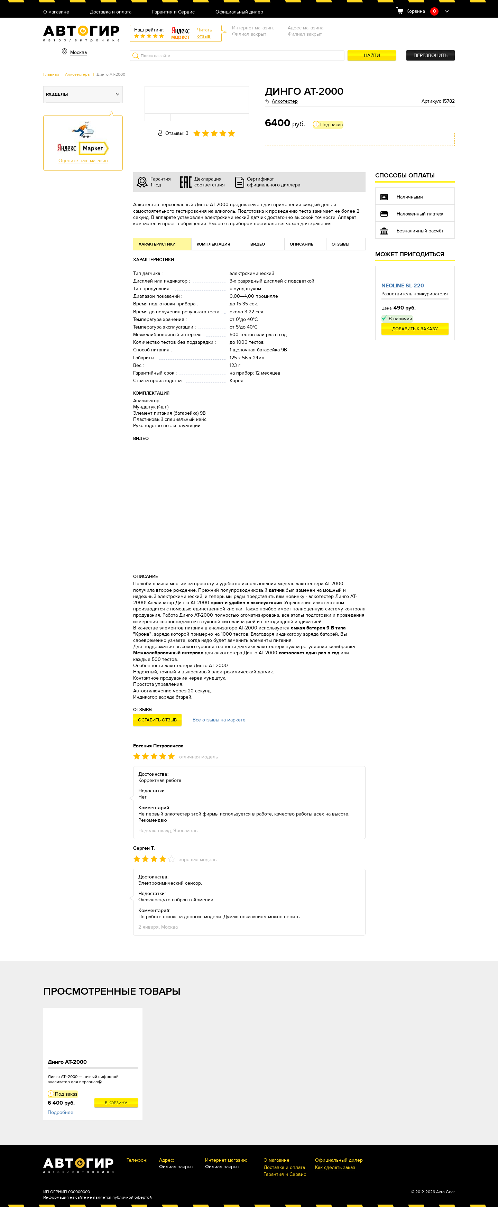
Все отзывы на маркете (219, 720)
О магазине (56, 12)
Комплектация (213, 244)
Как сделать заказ (335, 1167)
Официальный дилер (239, 12)
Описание (301, 244)
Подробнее (60, 1112)
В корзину (116, 1102)
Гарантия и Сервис (173, 12)
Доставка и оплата (110, 12)
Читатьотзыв (204, 33)
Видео (257, 244)
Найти (372, 55)
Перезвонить (431, 55)
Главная (51, 74)
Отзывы (340, 244)
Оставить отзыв (157, 720)
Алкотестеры (78, 74)
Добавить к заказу (415, 329)
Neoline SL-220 (402, 285)
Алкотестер (285, 101)
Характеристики (157, 244)
